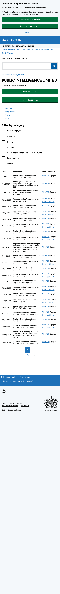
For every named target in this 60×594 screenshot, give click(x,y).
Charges (8, 147)
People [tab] (7, 115)
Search (54, 66)
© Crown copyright (51, 410)
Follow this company (30, 91)
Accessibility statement (10, 406)
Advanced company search (13, 74)
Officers (8, 163)
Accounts (8, 136)
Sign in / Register (8, 53)
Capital (7, 142)
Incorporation (10, 158)
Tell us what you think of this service (15, 377)
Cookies (12, 403)
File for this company (30, 100)
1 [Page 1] (27, 350)
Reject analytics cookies (30, 26)
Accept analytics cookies (30, 19)
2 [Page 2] (32, 350)
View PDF (45, 176)
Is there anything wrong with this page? (17, 381)
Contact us (21, 403)
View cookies (30, 32)
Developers (25, 406)
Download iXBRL (48, 202)
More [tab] (7, 119)
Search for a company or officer (15, 58)
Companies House (14, 410)
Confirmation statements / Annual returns (22, 153)
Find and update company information (18, 46)
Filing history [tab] (10, 111)
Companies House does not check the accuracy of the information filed (27, 49)
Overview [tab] (8, 108)
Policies (4, 403)
